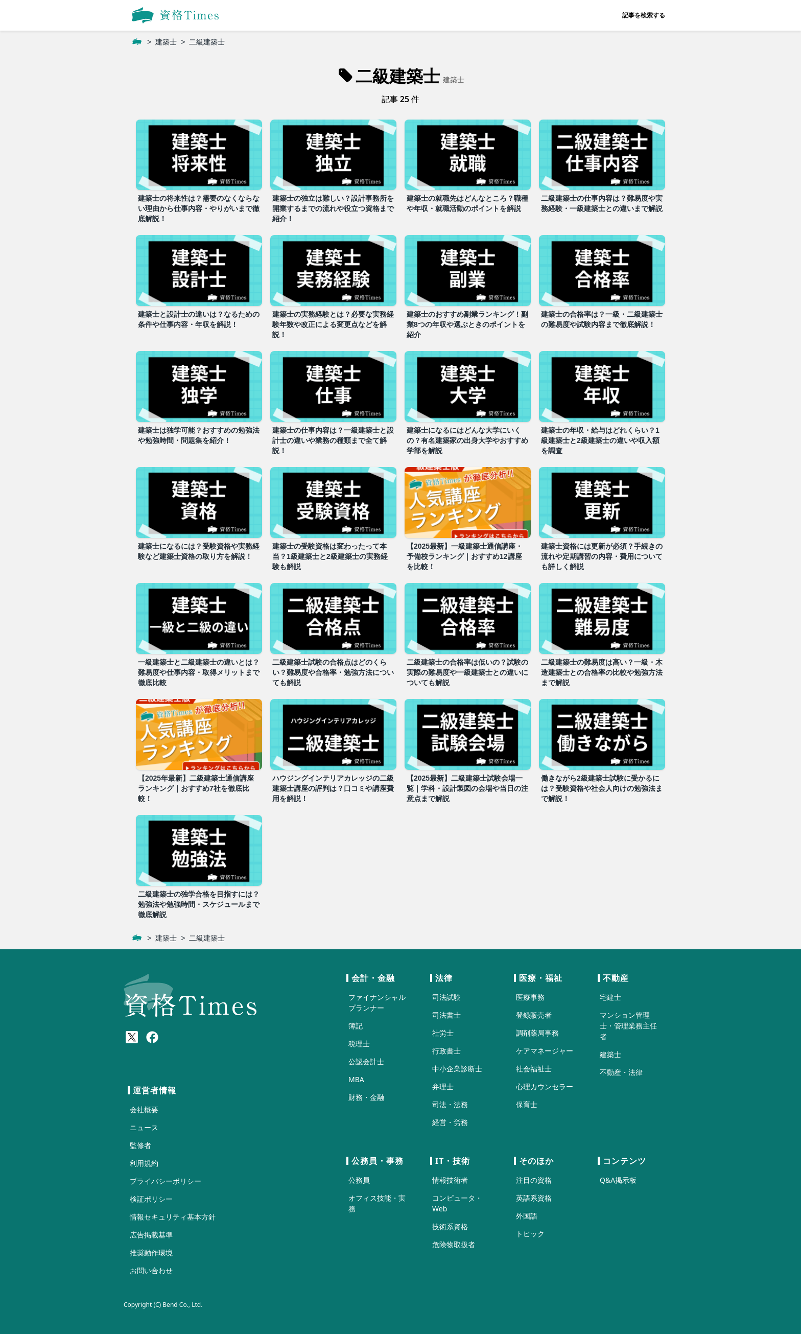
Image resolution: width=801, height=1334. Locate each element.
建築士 (166, 42)
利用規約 (144, 1163)
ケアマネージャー (544, 1051)
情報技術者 (450, 1180)
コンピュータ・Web (457, 1203)
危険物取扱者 (453, 1244)
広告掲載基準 (151, 1234)
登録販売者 (534, 1015)
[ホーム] (137, 42)
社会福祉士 (534, 1068)
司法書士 (446, 1015)
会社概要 (144, 1109)
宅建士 (610, 997)
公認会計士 (366, 1061)
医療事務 (530, 997)
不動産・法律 (621, 1072)
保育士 (526, 1104)
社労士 (443, 1033)
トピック (530, 1233)
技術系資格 (450, 1226)
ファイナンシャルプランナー (377, 1002)
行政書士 (446, 1051)
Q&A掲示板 (618, 1180)
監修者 (140, 1145)
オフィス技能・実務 (377, 1203)
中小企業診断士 (457, 1068)
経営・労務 (450, 1122)
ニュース (144, 1127)
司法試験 (446, 997)
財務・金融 (366, 1097)
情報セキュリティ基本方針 (173, 1217)
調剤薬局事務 (537, 1033)
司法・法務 (450, 1104)
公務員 (359, 1180)
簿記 (355, 1026)
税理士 (359, 1043)
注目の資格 (534, 1180)
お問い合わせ (151, 1270)
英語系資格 (534, 1198)
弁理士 (443, 1086)
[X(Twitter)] (132, 1037)
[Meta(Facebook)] (152, 1037)
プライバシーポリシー (165, 1181)
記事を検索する (643, 15)
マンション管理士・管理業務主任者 (628, 1025)
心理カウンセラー (544, 1086)
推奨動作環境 (151, 1252)
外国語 (526, 1216)
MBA (356, 1079)
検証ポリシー (151, 1199)
